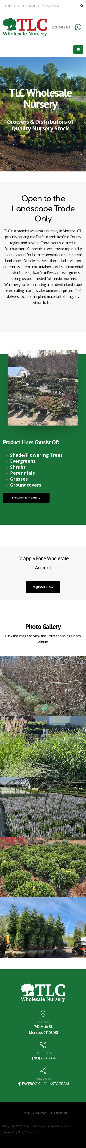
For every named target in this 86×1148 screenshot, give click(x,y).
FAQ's (25, 1112)
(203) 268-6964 (61, 27)
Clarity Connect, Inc (28, 1132)
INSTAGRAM (56, 1083)
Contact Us (31, 6)
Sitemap (41, 1112)
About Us (12, 6)
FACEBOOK (29, 1083)
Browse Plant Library (26, 497)
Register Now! (43, 587)
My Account (51, 6)
